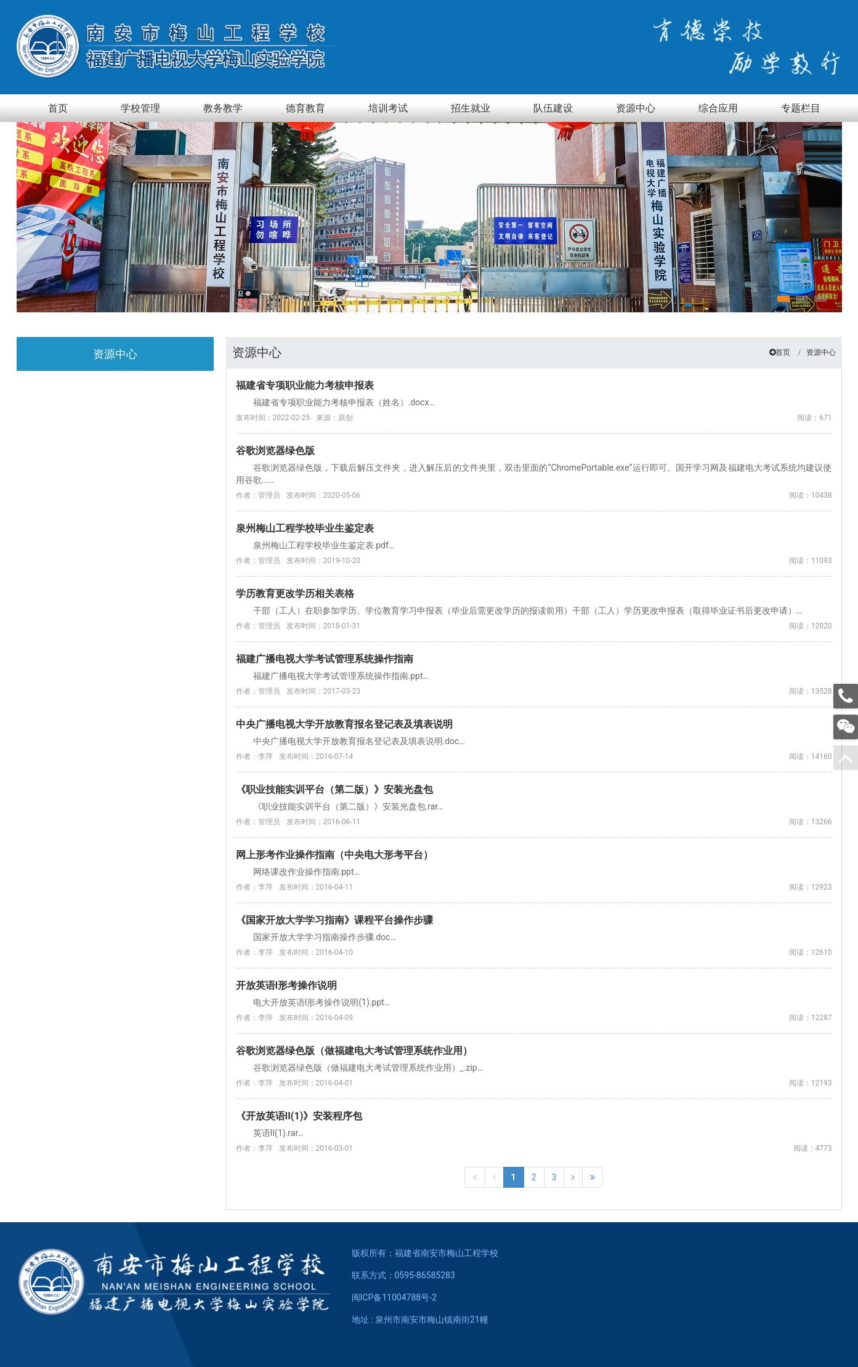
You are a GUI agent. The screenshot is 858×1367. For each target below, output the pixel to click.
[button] (783, 299)
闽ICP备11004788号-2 (394, 1297)
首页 (782, 352)
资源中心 (821, 352)
